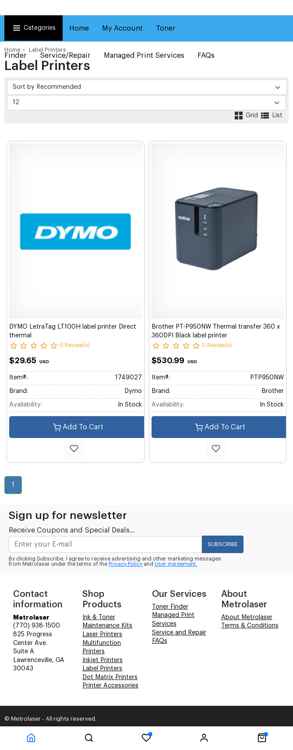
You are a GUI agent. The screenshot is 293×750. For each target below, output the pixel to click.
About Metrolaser (246, 617)
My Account (122, 28)
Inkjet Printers (102, 660)
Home (79, 28)
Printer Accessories (110, 686)
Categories (33, 28)
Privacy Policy (125, 564)
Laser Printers (102, 634)
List (271, 115)
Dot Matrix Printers (110, 677)
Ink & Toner (98, 617)
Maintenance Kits (107, 626)
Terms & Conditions (250, 626)
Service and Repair (179, 633)
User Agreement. (176, 564)
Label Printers (47, 50)
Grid (246, 115)
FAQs (159, 641)
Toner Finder (170, 607)
